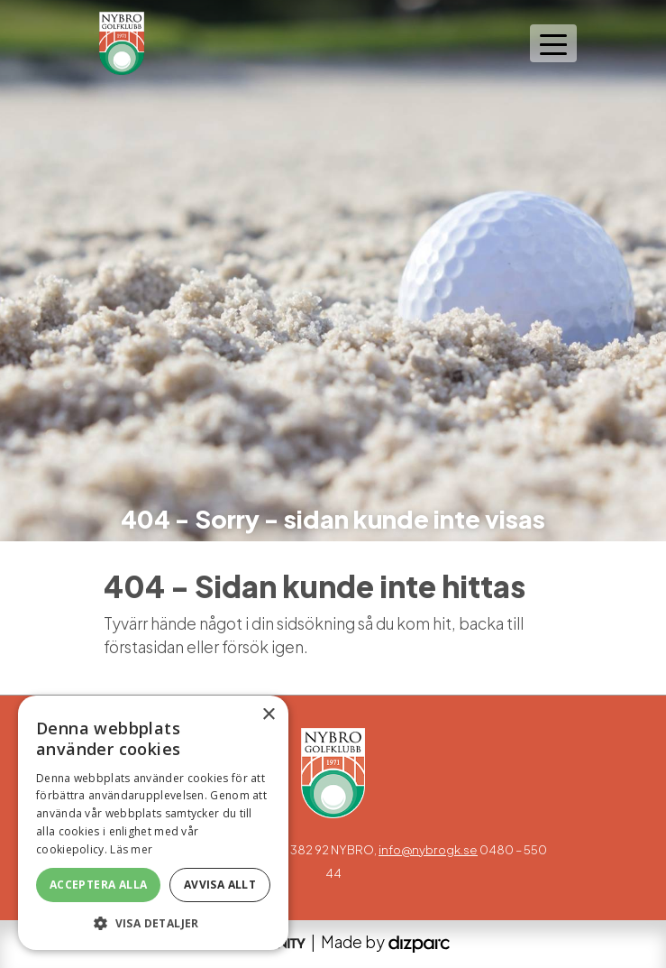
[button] (153, 923)
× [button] (268, 715)
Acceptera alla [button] (99, 884)
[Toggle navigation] (553, 43)
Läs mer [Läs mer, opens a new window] (131, 849)
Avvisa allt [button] (220, 884)
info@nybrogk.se (428, 849)
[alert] (153, 823)
